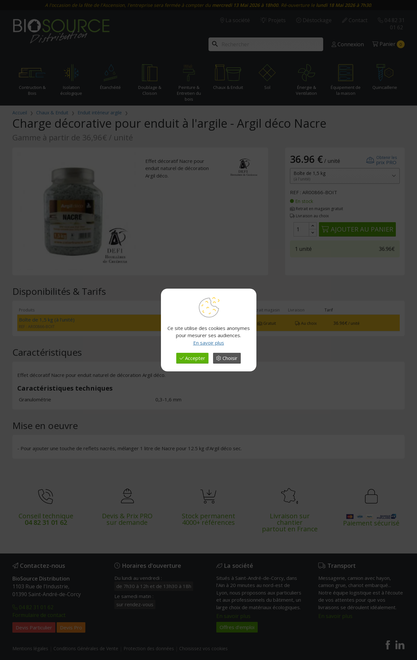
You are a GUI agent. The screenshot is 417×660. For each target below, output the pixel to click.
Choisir (226, 358)
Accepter (192, 358)
